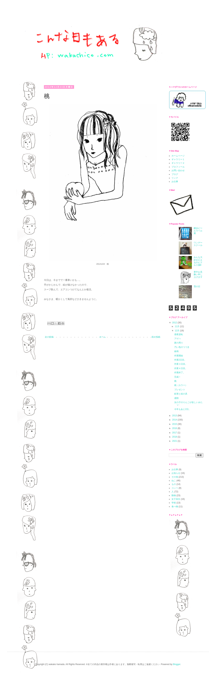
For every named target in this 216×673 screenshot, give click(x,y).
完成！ (177, 377)
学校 (174, 502)
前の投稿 (156, 337)
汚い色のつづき (181, 347)
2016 (175, 428)
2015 (175, 424)
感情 (176, 398)
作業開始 (178, 355)
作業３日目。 (180, 364)
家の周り (178, 342)
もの (174, 484)
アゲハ (177, 338)
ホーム (102, 337)
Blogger (176, 664)
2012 (175, 322)
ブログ (175, 174)
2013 (175, 415)
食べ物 (175, 506)
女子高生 (176, 499)
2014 (175, 419)
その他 (175, 477)
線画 (176, 351)
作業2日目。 (180, 360)
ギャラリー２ (178, 163)
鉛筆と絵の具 (180, 394)
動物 (174, 495)
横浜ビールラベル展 (198, 231)
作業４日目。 (180, 368)
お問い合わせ (178, 170)
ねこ (174, 480)
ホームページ (178, 155)
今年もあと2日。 (182, 409)
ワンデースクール (198, 244)
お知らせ (176, 473)
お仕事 (175, 181)
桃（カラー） (180, 385)
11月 (177, 326)
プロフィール (178, 167)
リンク (175, 178)
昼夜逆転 (178, 334)
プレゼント (179, 389)
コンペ (175, 488)
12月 (177, 330)
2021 (175, 441)
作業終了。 (179, 372)
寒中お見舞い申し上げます (198, 274)
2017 (175, 432)
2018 (175, 437)
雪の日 (197, 286)
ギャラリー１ (178, 159)
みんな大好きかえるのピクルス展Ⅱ (198, 261)
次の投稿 (49, 337)
